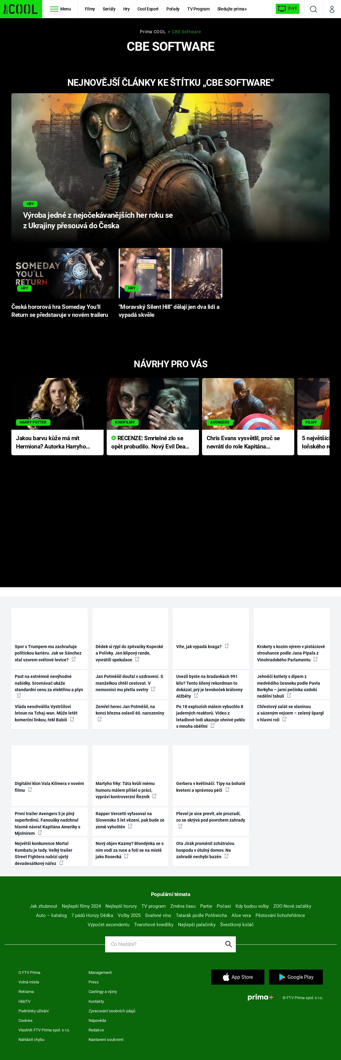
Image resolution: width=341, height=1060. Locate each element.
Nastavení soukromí (106, 1039)
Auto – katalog (51, 915)
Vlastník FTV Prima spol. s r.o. (44, 1030)
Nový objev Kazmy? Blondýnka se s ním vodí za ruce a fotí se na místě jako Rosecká (130, 850)
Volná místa (28, 982)
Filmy (90, 8)
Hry (126, 8)
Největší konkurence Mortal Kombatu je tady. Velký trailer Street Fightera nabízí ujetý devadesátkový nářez (43, 853)
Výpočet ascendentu (108, 924)
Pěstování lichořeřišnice (280, 915)
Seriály (109, 8)
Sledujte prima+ (232, 8)
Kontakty (96, 1001)
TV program (153, 906)
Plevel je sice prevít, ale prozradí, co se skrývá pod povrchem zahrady (210, 819)
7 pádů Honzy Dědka (92, 915)
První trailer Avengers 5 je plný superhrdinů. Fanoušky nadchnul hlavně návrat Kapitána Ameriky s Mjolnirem (47, 823)
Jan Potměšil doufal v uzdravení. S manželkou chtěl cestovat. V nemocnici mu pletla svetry (129, 683)
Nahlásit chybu (31, 1039)
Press (94, 982)
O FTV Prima (29, 972)
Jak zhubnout (43, 906)
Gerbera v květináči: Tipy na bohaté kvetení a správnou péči (210, 786)
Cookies (25, 1020)
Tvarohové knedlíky (153, 924)
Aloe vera (241, 915)
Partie (206, 906)
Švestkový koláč (237, 924)
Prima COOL (153, 31)
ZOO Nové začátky (292, 906)
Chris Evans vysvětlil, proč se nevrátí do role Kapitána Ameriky (243, 443)
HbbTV (24, 1001)
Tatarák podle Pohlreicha (201, 915)
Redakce (96, 1030)
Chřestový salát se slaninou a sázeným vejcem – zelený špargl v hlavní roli (290, 713)
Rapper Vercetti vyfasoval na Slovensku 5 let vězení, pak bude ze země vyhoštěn (130, 820)
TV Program (198, 8)
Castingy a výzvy (103, 991)
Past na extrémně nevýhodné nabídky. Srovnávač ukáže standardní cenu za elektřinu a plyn (49, 686)
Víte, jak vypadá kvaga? (202, 646)
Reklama (26, 991)
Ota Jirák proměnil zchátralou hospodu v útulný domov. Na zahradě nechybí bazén (205, 850)
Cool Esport (148, 8)
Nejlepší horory (121, 906)
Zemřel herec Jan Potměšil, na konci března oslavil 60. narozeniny (130, 712)
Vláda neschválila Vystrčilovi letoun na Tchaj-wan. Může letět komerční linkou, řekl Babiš (46, 713)
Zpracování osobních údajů (112, 1011)
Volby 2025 (129, 915)
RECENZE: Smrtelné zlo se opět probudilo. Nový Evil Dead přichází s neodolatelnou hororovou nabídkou (149, 443)
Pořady (173, 8)
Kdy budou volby (252, 906)
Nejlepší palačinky (197, 924)
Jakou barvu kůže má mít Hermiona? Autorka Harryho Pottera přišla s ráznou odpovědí (51, 443)
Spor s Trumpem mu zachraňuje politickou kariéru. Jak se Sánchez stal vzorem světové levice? (48, 653)
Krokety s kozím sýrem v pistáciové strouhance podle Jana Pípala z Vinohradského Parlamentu (291, 653)
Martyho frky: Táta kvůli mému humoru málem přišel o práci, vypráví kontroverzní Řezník (126, 790)
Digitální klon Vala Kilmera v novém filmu (49, 786)
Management (100, 972)
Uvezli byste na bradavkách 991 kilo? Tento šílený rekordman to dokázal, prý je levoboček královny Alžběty (209, 686)
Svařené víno (158, 915)
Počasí (224, 906)
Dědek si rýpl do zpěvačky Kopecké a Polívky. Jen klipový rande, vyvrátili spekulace (129, 653)
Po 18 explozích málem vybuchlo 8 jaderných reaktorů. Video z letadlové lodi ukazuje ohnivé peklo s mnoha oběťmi (210, 716)
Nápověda (97, 1020)
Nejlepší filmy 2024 (81, 906)
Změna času (183, 906)
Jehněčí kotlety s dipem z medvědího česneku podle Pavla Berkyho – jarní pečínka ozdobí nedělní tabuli (288, 686)
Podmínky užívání (33, 1011)
